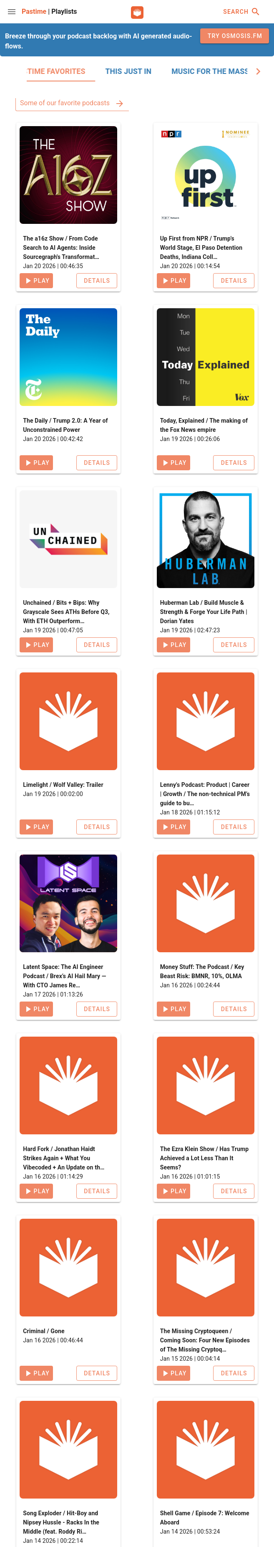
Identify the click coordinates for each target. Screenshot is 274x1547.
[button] (96, 280)
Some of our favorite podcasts (72, 103)
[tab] (72, 71)
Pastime (35, 11)
